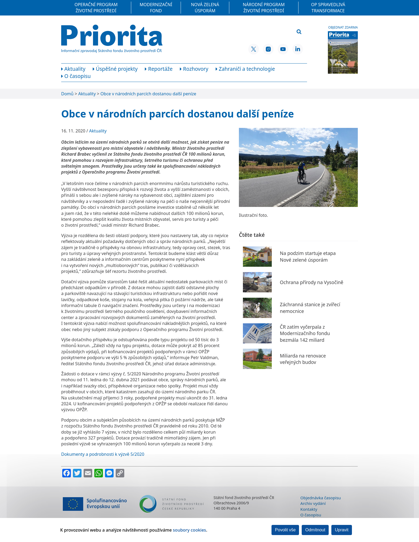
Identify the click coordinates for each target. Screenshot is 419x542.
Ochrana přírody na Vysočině (311, 282)
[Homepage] (111, 38)
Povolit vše (285, 530)
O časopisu (310, 514)
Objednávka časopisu (320, 497)
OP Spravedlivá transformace (328, 7)
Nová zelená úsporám (205, 7)
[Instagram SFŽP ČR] (268, 49)
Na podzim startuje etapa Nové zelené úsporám (308, 256)
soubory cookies (189, 530)
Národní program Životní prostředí (264, 7)
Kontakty (308, 509)
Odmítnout (315, 530)
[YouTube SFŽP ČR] (283, 49)
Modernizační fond (156, 7)
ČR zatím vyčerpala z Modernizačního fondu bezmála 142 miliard (305, 333)
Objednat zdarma (343, 27)
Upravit (341, 530)
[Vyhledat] (299, 32)
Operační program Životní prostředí (96, 7)
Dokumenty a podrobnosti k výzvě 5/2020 (102, 454)
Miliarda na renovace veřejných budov (303, 359)
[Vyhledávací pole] (266, 32)
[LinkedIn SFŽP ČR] (297, 49)
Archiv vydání (313, 503)
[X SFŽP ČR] (253, 49)
